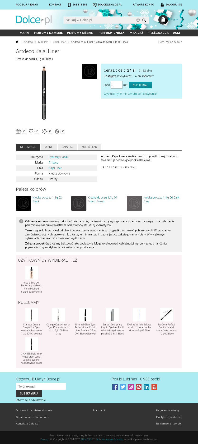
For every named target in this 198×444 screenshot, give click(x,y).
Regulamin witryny (167, 410)
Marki (24, 33)
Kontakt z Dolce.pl (27, 423)
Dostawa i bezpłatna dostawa (34, 410)
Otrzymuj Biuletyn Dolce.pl (38, 379)
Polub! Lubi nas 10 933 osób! (136, 379)
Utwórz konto (143, 4)
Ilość (107, 85)
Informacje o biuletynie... (32, 400)
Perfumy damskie (48, 33)
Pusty (174, 19)
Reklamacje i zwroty (168, 423)
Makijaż (136, 33)
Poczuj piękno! (27, 4)
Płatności (99, 410)
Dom (176, 33)
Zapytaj (67, 147)
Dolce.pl (45, 439)
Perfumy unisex (111, 33)
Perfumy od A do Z (170, 42)
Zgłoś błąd (89, 147)
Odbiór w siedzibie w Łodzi (33, 417)
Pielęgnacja (158, 33)
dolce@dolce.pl (110, 4)
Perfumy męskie (80, 33)
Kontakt (55, 4)
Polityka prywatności (169, 417)
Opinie (49, 147)
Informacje (27, 147)
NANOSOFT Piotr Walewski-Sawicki (102, 439)
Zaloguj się (173, 4)
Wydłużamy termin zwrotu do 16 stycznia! (130, 93)
